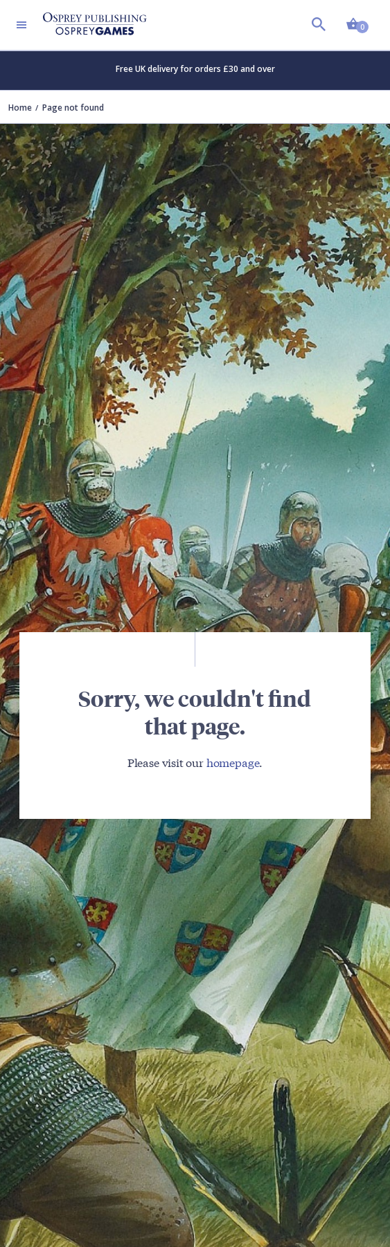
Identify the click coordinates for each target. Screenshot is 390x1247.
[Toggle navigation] (21, 24)
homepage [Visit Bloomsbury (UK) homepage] (233, 762)
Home (20, 107)
